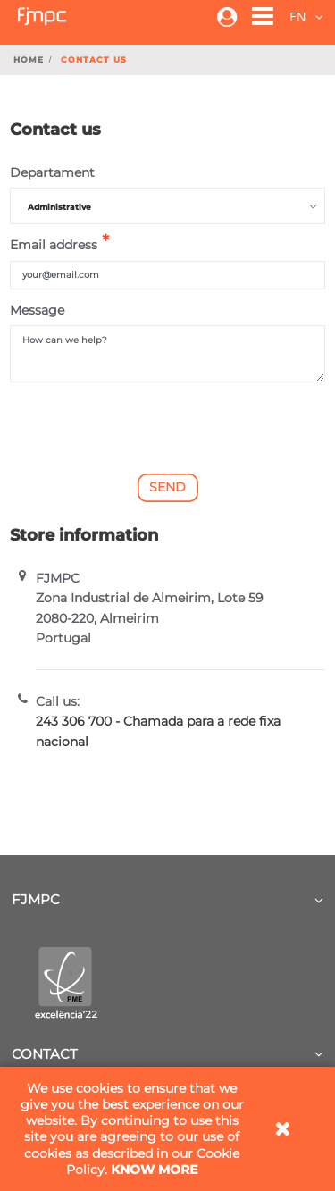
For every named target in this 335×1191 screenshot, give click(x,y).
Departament (52, 172)
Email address (53, 245)
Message (37, 310)
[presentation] (168, 428)
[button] (253, 18)
